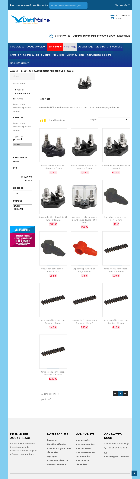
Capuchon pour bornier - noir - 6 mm (116, 218)
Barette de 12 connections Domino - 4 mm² (116, 270)
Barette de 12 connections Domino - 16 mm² (116, 321)
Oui (17, 193)
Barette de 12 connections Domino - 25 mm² (53, 373)
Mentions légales (56, 444)
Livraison (52, 440)
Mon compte (83, 440)
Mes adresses (83, 448)
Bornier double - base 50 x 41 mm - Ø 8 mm (84, 167)
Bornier (22, 144)
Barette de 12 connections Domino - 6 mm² (53, 321)
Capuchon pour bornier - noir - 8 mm (53, 270)
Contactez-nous (56, 464)
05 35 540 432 (62, 35)
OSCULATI (22, 209)
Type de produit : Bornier (22, 92)
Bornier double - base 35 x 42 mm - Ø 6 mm (53, 167)
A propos (52, 456)
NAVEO (22, 206)
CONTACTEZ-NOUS (113, 436)
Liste (45, 120)
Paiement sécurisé (57, 460)
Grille (41, 120)
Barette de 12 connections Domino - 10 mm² (84, 321)
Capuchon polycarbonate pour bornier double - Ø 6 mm (84, 220)
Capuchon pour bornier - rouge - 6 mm (85, 270)
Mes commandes (85, 444)
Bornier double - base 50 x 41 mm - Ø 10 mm (53, 218)
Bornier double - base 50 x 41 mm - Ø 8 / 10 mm (116, 167)
